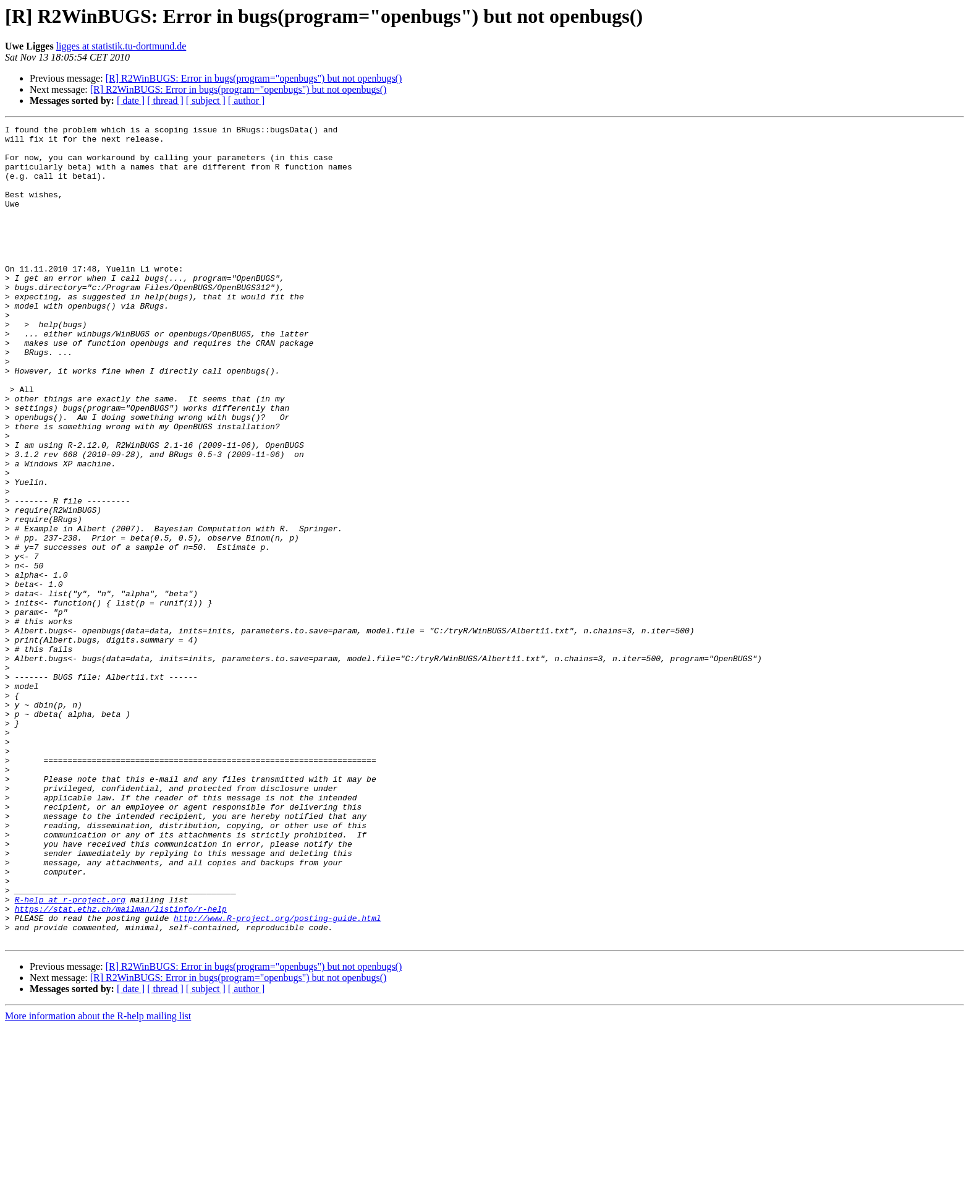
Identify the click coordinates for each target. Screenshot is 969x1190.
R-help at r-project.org (70, 1055)
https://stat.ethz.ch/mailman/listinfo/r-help (121, 1066)
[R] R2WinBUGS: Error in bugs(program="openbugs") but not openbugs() (254, 78)
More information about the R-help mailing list (98, 1179)
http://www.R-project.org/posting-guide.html (277, 1077)
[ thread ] (165, 100)
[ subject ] (206, 100)
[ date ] (131, 100)
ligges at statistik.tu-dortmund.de (121, 46)
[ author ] (246, 100)
